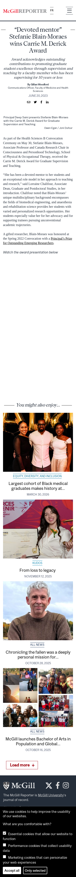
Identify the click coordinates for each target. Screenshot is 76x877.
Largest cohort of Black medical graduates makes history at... (38, 486)
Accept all (11, 870)
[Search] (60, 11)
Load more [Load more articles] (22, 765)
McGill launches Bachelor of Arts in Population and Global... (38, 741)
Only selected (35, 870)
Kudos (37, 563)
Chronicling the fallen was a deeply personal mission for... (38, 654)
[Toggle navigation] (69, 11)
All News (37, 644)
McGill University (51, 795)
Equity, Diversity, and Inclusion (37, 476)
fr (52, 10)
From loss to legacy (38, 570)
